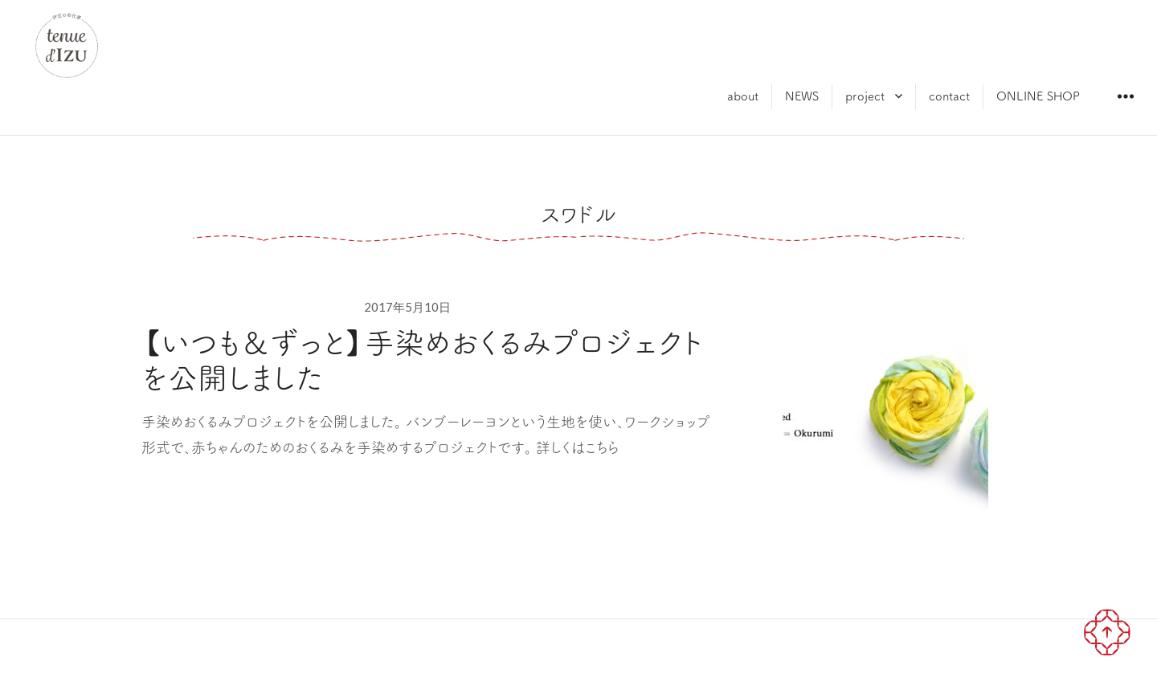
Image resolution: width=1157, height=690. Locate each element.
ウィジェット (1125, 108)
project (865, 96)
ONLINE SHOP (1038, 96)
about (742, 96)
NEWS (802, 96)
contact (949, 96)
